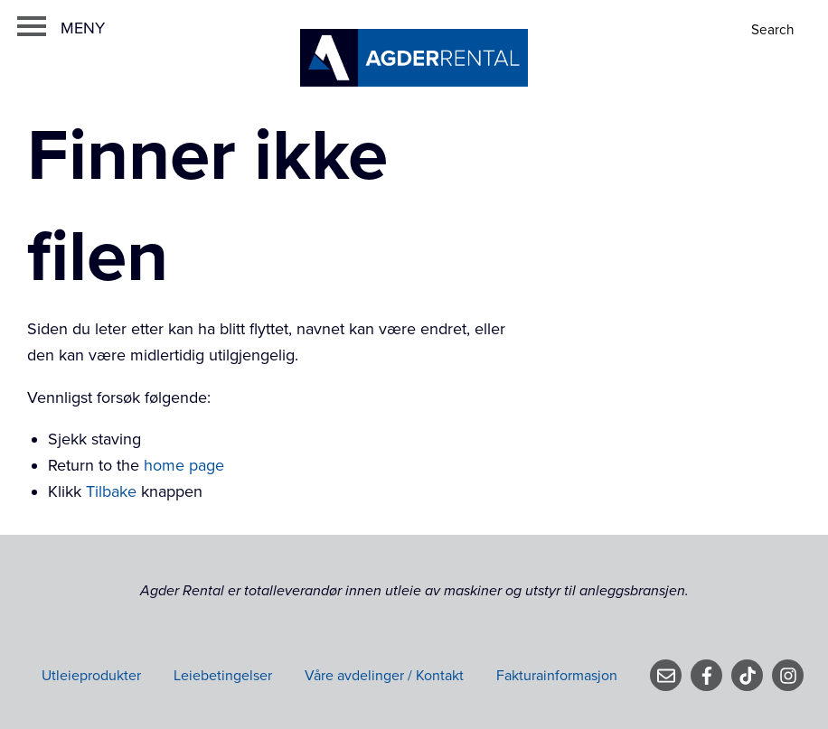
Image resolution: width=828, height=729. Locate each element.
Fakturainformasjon (556, 676)
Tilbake (111, 491)
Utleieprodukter (91, 676)
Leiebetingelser (223, 676)
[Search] (774, 30)
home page (184, 465)
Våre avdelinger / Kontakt (384, 676)
